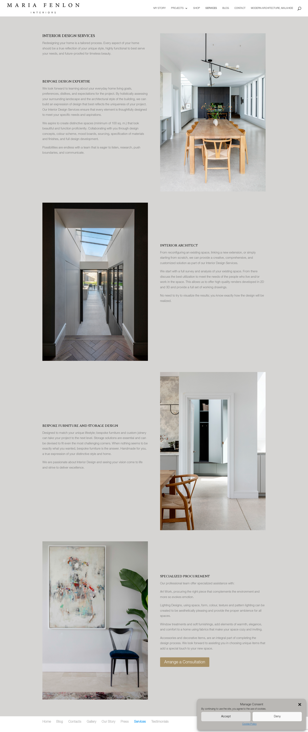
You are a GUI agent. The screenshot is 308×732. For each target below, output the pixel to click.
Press (125, 722)
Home (46, 722)
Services (211, 8)
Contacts (74, 722)
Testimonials (160, 722)
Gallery (91, 722)
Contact (240, 8)
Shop (196, 8)
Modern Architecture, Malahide (272, 8)
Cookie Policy (249, 724)
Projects (177, 8)
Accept (226, 716)
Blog (225, 8)
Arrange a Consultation (184, 662)
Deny (277, 716)
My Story (159, 8)
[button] (300, 704)
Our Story (108, 722)
